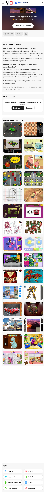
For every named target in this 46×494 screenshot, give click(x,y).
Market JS (38, 87)
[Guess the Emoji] (33, 211)
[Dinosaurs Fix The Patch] (12, 341)
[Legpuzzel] (12, 477)
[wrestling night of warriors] (12, 276)
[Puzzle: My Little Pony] (12, 358)
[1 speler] (12, 471)
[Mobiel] (33, 477)
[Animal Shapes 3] (33, 309)
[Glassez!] (33, 244)
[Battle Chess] (33, 129)
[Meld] (19, 34)
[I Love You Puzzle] (33, 227)
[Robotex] (33, 292)
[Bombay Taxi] (12, 178)
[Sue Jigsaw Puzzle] (12, 244)
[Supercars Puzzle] (12, 309)
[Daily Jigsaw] (12, 211)
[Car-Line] (33, 178)
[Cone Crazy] (12, 129)
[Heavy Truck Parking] (33, 195)
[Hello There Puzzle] (12, 227)
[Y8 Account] (33, 488)
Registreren (17, 108)
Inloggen (29, 108)
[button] (9, 83)
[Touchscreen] (12, 488)
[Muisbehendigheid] (12, 482)
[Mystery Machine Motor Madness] (12, 162)
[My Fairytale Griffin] (33, 341)
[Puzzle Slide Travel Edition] (33, 325)
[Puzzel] (33, 482)
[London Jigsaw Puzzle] (12, 325)
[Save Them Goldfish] (33, 146)
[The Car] (12, 146)
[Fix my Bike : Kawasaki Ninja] (12, 260)
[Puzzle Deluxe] (12, 292)
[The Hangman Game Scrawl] (12, 195)
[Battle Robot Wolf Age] (33, 276)
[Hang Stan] (33, 162)
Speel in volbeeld (23, 26)
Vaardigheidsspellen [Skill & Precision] (17, 87)
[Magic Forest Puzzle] (33, 260)
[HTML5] (33, 471)
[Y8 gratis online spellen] (9, 3)
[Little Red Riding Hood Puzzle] (33, 358)
